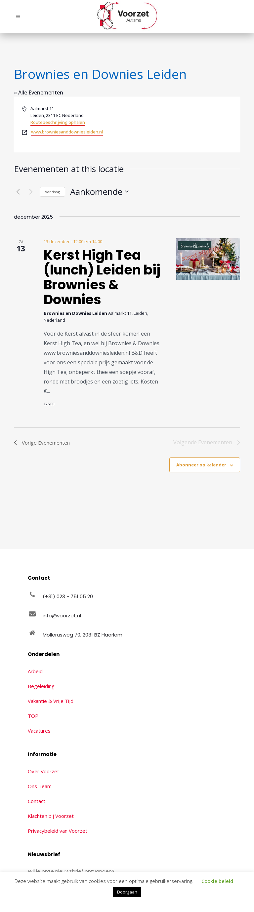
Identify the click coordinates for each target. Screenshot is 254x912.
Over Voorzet (43, 771)
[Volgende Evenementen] (31, 192)
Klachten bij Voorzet (51, 816)
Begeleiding (41, 686)
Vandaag (52, 191)
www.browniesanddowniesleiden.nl (67, 132)
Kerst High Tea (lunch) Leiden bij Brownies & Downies (102, 277)
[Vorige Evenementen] (18, 192)
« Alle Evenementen (38, 92)
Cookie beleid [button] (217, 881)
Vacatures (39, 730)
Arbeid (35, 671)
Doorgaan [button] (127, 892)
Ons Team (40, 786)
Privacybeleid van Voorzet (57, 830)
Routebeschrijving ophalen (57, 122)
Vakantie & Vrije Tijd (50, 701)
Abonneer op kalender (201, 465)
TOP (33, 715)
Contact (36, 801)
